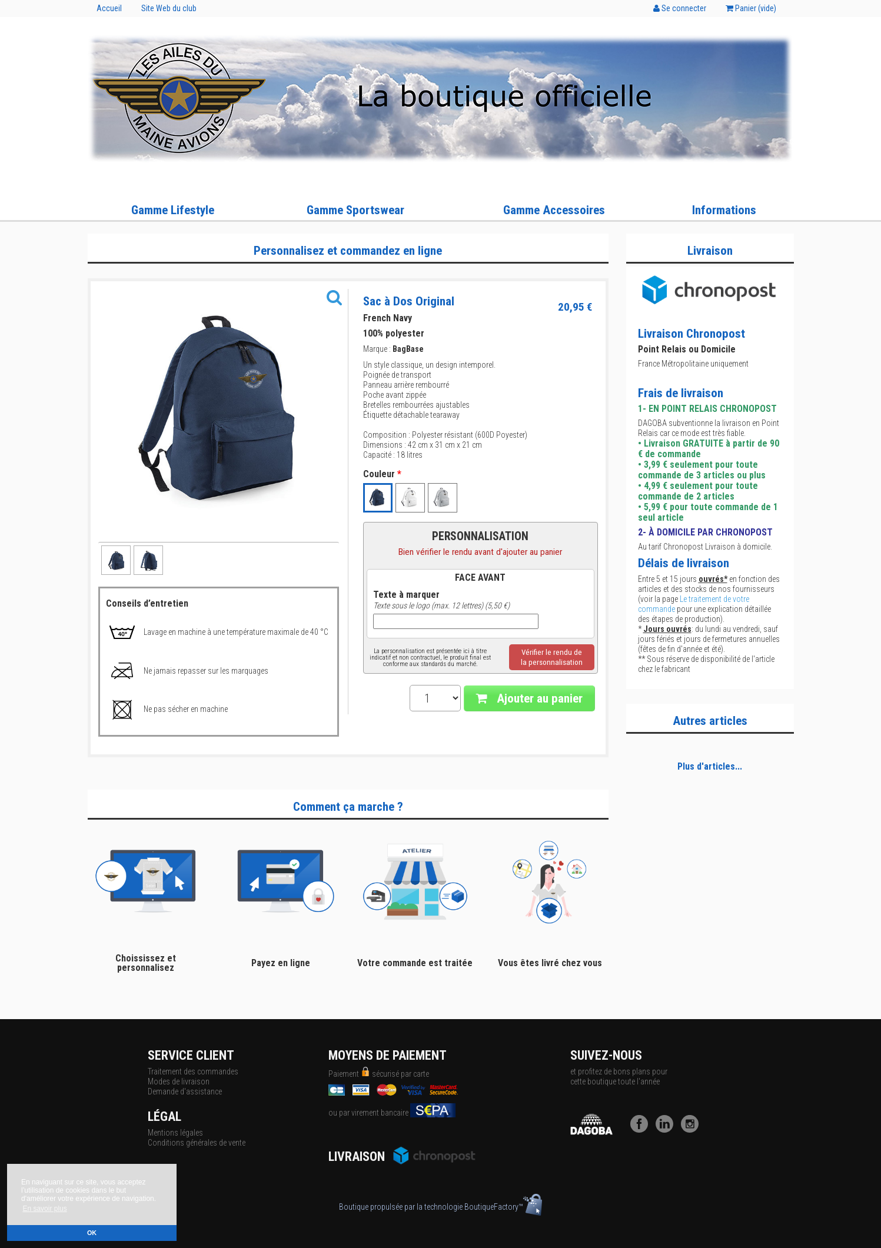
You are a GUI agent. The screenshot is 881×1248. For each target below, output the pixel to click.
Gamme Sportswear (355, 210)
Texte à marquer (406, 595)
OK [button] (92, 1232)
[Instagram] (692, 1129)
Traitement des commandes (193, 1071)
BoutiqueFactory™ (503, 1207)
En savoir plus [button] (44, 1208)
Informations (724, 210)
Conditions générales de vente (196, 1142)
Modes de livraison (179, 1081)
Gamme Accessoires (554, 210)
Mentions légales (175, 1132)
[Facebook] (642, 1129)
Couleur (382, 474)
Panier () (751, 8)
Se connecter (679, 8)
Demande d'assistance (185, 1091)
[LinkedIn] (667, 1129)
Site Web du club (169, 8)
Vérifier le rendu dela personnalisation (552, 657)
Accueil (109, 8)
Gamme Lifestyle (172, 210)
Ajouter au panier (529, 698)
